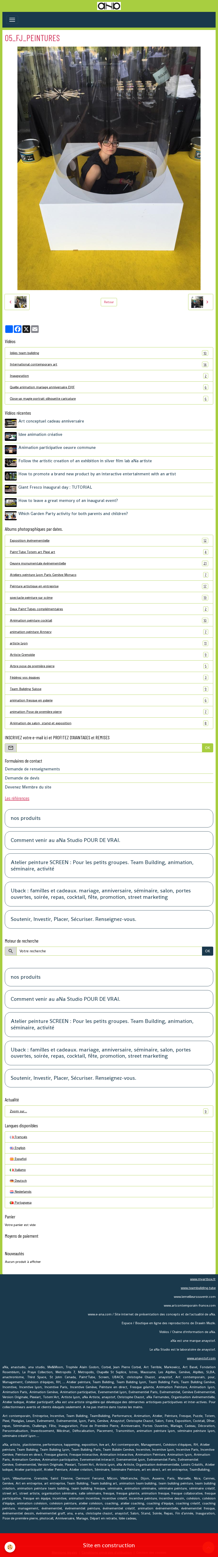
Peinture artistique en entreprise (109, 584)
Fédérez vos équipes (109, 675)
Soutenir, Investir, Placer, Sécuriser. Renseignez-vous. (73, 917)
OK (207, 745)
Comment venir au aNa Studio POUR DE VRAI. (65, 838)
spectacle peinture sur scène (109, 595)
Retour (109, 302)
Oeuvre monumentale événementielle (109, 561)
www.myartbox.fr (203, 1277)
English (17, 1146)
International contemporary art (109, 364)
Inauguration (109, 376)
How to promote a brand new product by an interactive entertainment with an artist (97, 473)
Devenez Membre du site (28, 785)
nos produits (26, 816)
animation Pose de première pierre (109, 709)
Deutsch (18, 1179)
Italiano (18, 1168)
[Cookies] (10, 1547)
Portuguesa (21, 1200)
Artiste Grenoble (109, 652)
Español (18, 1157)
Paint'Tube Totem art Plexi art (109, 550)
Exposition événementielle (109, 538)
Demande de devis (22, 775)
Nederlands (21, 1189)
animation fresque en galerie (109, 698)
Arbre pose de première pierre (109, 664)
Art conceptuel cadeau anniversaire (51, 421)
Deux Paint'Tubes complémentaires (109, 607)
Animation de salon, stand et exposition (109, 721)
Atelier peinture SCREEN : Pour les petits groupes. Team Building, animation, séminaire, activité (102, 863)
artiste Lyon (109, 641)
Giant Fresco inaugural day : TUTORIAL (55, 486)
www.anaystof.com (201, 1356)
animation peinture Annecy (109, 630)
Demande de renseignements (32, 766)
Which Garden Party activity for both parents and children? (73, 512)
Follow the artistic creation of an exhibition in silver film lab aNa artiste (85, 460)
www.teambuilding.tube (198, 1286)
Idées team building (109, 353)
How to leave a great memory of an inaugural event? (68, 498)
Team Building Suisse (109, 687)
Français (18, 1135)
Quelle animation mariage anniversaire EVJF (109, 387)
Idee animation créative (41, 434)
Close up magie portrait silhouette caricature (109, 398)
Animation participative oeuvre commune (57, 447)
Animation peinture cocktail (109, 618)
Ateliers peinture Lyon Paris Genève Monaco (109, 572)
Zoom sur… (109, 1109)
